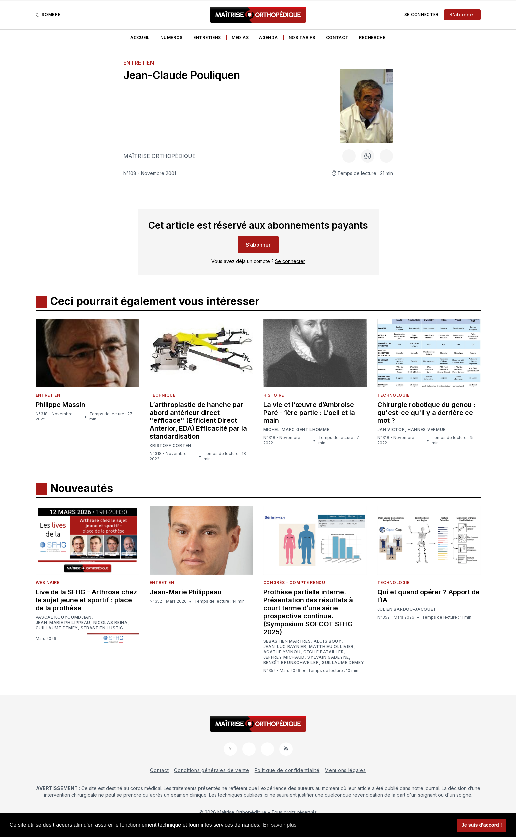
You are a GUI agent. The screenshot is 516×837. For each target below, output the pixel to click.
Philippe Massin (60, 405)
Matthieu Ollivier (331, 646)
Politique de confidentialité (287, 770)
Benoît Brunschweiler (291, 662)
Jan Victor (391, 429)
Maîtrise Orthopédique (159, 156)
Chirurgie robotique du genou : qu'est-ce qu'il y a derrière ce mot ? (426, 412)
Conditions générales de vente (211, 770)
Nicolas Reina (110, 622)
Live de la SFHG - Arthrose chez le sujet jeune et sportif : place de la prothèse (86, 600)
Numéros (171, 37)
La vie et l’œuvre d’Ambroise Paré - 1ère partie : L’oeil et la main (309, 412)
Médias (240, 37)
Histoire (273, 395)
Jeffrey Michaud (284, 657)
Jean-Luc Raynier (284, 646)
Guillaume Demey (57, 628)
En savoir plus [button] (280, 825)
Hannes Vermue (427, 429)
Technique (163, 395)
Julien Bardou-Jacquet (407, 609)
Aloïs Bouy (328, 641)
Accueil (140, 37)
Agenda (268, 37)
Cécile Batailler (323, 652)
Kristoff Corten (171, 445)
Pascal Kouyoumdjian (64, 617)
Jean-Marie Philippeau (63, 622)
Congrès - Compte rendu (294, 582)
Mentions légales (345, 770)
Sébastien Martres (287, 641)
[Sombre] (48, 14)
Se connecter (421, 14)
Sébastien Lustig (102, 628)
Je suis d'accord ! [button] (482, 825)
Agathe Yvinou (282, 652)
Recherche (372, 37)
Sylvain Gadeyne (328, 657)
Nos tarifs (302, 37)
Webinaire (48, 582)
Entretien (138, 62)
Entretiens (207, 37)
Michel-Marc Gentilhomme (296, 429)
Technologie (393, 395)
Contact (337, 37)
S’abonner (462, 14)
